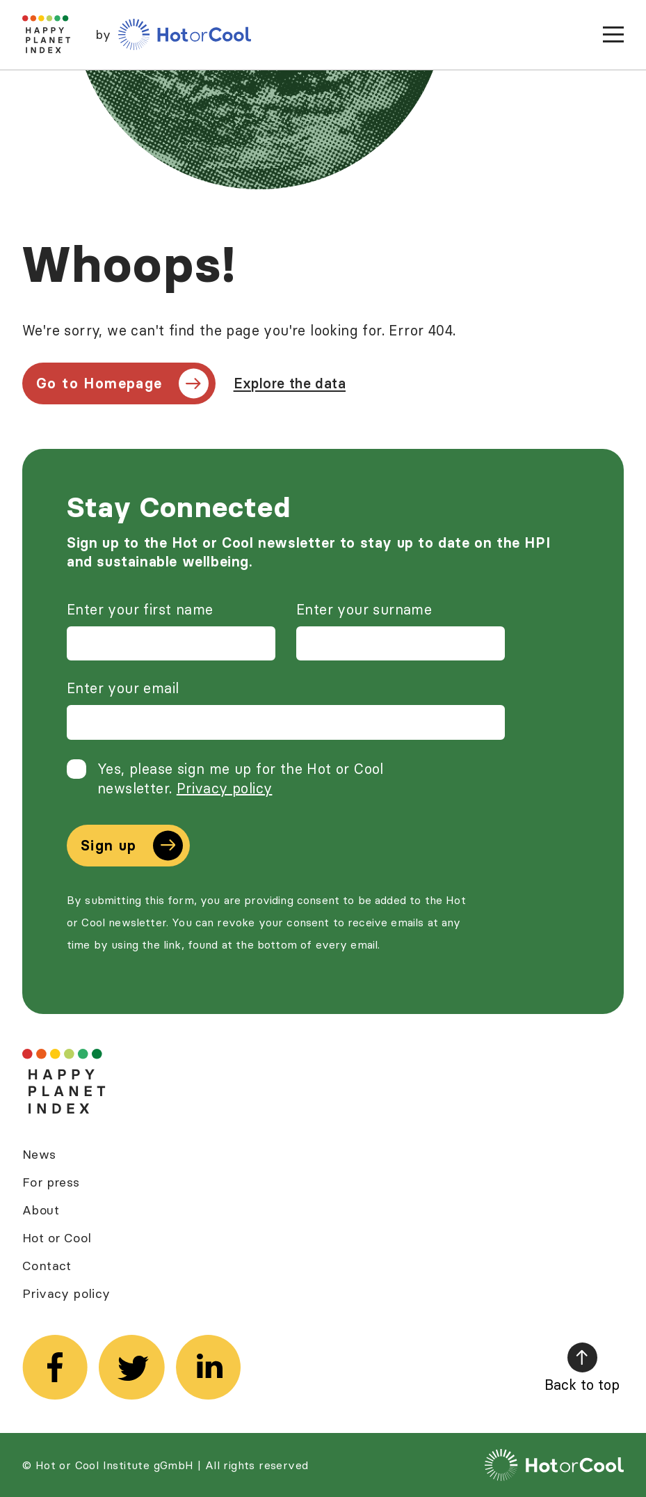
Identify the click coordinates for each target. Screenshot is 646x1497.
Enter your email (123, 688)
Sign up (132, 845)
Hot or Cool (56, 1238)
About (40, 1210)
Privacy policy (225, 788)
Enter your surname (364, 609)
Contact (47, 1266)
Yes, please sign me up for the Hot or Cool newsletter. (240, 778)
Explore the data (290, 383)
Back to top (582, 1367)
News (39, 1154)
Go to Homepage (122, 383)
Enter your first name (140, 609)
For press (51, 1182)
